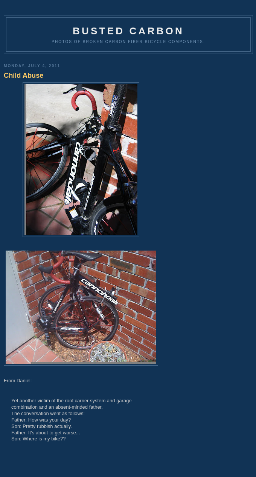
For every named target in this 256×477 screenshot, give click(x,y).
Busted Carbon (128, 31)
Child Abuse (23, 75)
